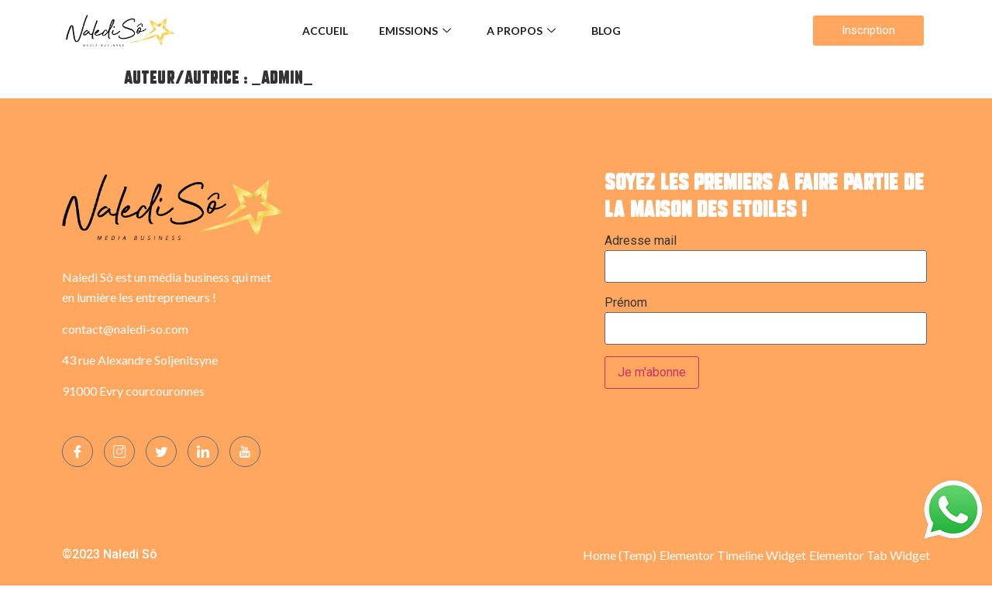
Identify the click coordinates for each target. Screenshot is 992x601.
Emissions (415, 30)
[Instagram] (119, 451)
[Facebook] (77, 451)
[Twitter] (161, 451)
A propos (521, 30)
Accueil (325, 30)
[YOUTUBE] (244, 451)
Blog (606, 30)
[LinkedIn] (203, 451)
